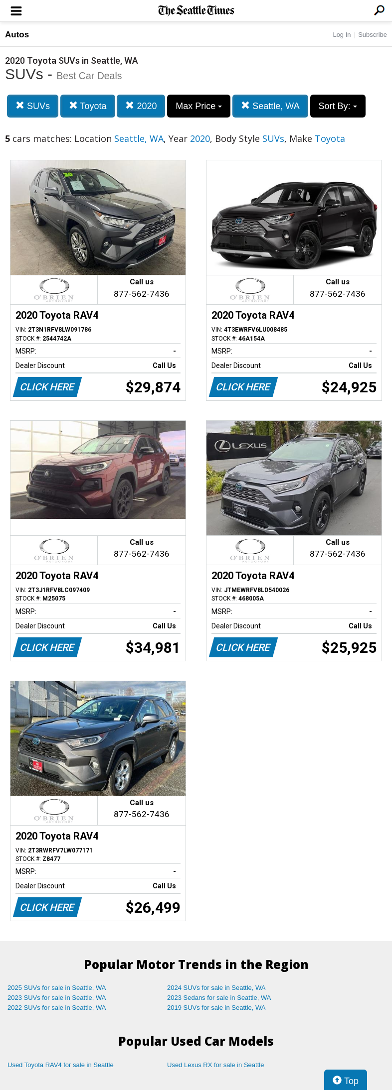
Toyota (88, 106)
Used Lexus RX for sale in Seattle (215, 1065)
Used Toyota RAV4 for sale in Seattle (60, 1065)
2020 (141, 106)
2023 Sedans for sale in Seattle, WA (219, 997)
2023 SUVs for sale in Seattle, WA (56, 997)
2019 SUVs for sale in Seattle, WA (216, 1007)
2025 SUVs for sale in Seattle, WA (56, 987)
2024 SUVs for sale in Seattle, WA (216, 987)
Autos (17, 34)
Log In (342, 34)
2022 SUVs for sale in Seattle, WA (56, 1007)
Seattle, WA (270, 106)
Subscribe (372, 34)
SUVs (32, 106)
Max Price (199, 106)
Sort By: (338, 106)
